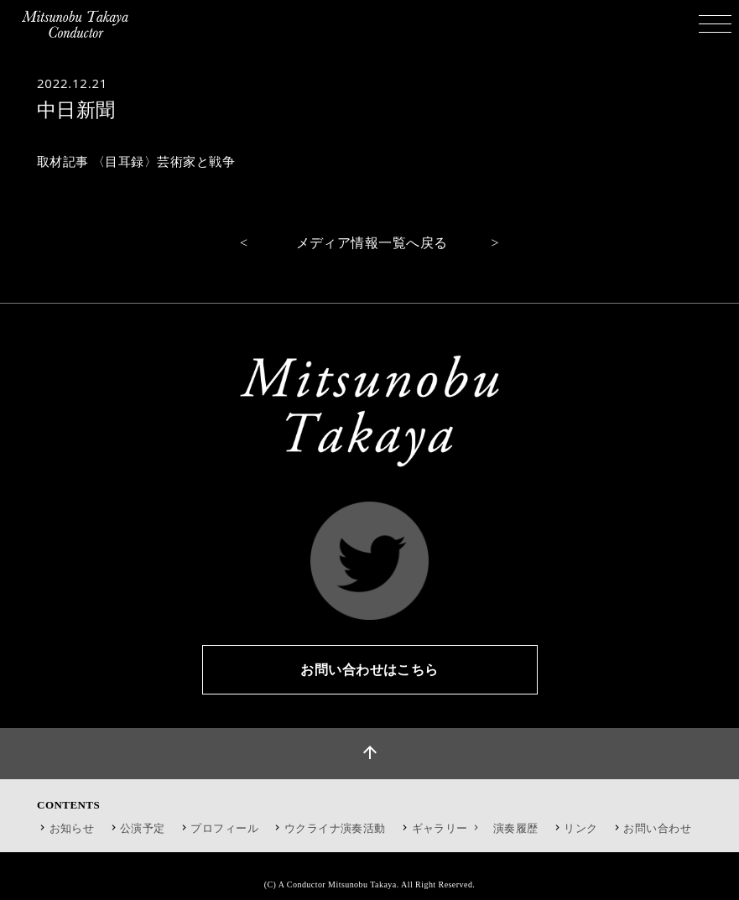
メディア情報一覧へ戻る (372, 243)
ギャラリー (447, 828)
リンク (580, 828)
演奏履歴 (516, 828)
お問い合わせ (657, 828)
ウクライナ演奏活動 (335, 828)
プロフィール (224, 828)
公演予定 (142, 828)
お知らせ (72, 828)
